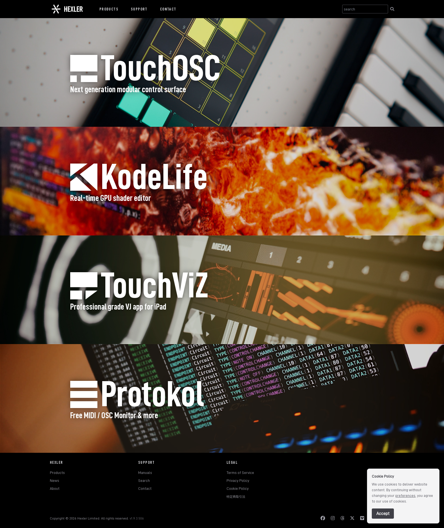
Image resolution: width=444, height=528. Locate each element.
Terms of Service (240, 473)
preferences (405, 495)
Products (108, 9)
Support (139, 9)
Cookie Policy (238, 488)
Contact (168, 9)
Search (144, 480)
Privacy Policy (238, 480)
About (54, 488)
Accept (382, 513)
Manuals (145, 473)
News (54, 480)
